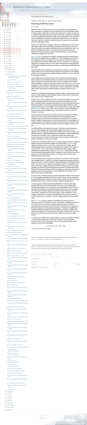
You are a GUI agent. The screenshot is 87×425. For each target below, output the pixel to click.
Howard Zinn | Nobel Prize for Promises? (16, 307)
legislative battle (37, 108)
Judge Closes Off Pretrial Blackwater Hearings (17, 253)
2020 (7, 43)
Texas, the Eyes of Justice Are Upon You (16, 144)
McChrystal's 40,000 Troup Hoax (14, 232)
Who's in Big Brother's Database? (14, 298)
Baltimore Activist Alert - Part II (14, 319)
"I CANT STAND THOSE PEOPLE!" (15, 373)
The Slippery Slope (11, 220)
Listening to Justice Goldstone (13, 90)
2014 (7, 56)
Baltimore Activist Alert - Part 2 (14, 82)
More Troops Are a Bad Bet (13, 116)
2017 (7, 50)
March (8, 402)
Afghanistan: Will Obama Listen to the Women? (17, 321)
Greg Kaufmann (37, 56)
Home (55, 264)
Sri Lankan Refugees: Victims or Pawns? (16, 216)
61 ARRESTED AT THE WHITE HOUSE (16, 383)
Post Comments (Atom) (42, 267)
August (9, 391)
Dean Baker (71, 73)
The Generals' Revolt (11, 80)
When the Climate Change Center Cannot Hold (17, 126)
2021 (7, 41)
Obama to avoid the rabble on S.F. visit (15, 255)
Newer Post (33, 264)
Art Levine (38, 200)
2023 (7, 37)
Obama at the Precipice (12, 280)
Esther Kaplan (71, 143)
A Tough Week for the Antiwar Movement (16, 248)
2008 (7, 410)
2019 (7, 45)
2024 (7, 34)
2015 (7, 54)
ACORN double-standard (12, 213)
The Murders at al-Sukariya (13, 146)
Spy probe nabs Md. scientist (13, 197)
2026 (7, 30)
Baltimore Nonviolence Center (31, 7)
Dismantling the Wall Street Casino (14, 114)
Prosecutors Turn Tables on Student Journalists (17, 142)
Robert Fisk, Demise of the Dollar (14, 368)
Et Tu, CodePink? (11, 188)
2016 (7, 52)
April (8, 400)
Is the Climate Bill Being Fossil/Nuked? (15, 218)
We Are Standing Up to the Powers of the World (17, 347)
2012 (7, 61)
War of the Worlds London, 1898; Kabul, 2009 (17, 300)
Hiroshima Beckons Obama (13, 84)
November (9, 71)
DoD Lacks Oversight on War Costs (15, 344)
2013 (7, 59)
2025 (7, 32)
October (9, 74)
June (8, 396)
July (8, 394)
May (8, 398)
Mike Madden (74, 83)
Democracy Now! (61, 150)
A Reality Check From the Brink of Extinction (17, 200)
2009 (7, 67)
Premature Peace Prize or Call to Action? (16, 282)
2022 (7, 39)
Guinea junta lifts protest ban (13, 136)
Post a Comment (34, 261)
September (9, 389)
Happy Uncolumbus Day (12, 284)
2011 (7, 63)
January (9, 407)
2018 (7, 48)
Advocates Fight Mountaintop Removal (15, 370)
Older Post (77, 264)
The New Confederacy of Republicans (15, 230)
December (9, 69)
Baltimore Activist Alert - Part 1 (14, 96)
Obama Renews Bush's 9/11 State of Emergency (17, 238)
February (9, 405)
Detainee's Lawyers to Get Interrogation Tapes (17, 316)
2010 (7, 65)
